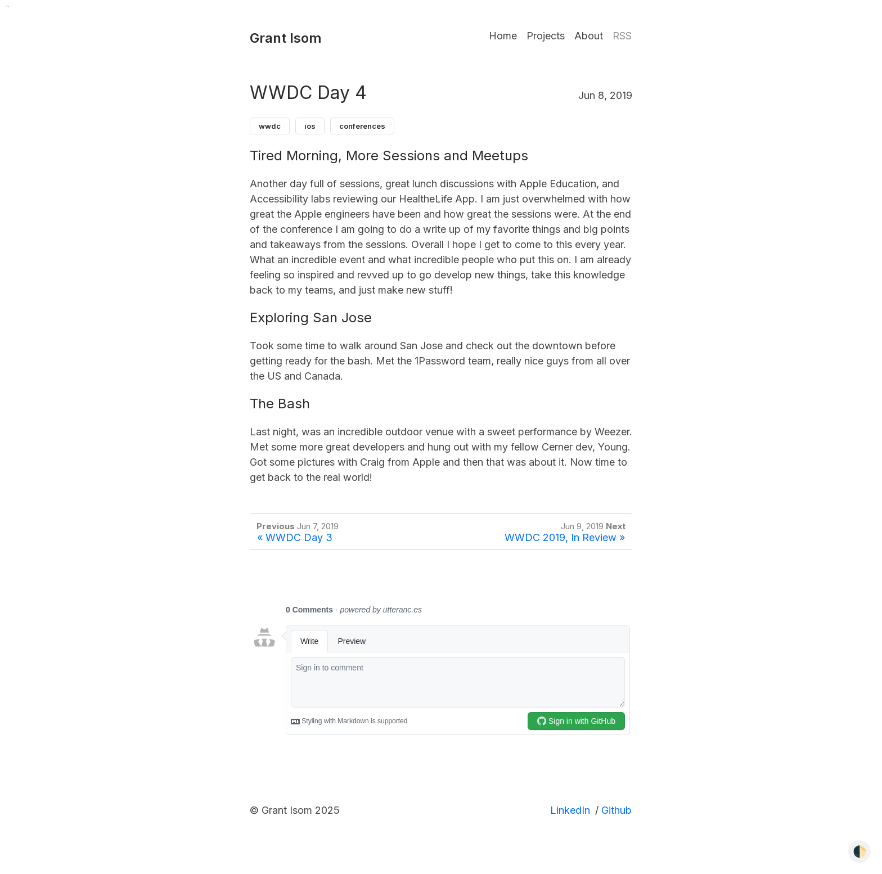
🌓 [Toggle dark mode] (860, 851)
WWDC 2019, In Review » (565, 537)
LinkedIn (570, 810)
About (588, 36)
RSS (622, 36)
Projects (545, 36)
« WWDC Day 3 (294, 537)
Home (503, 36)
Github (616, 810)
